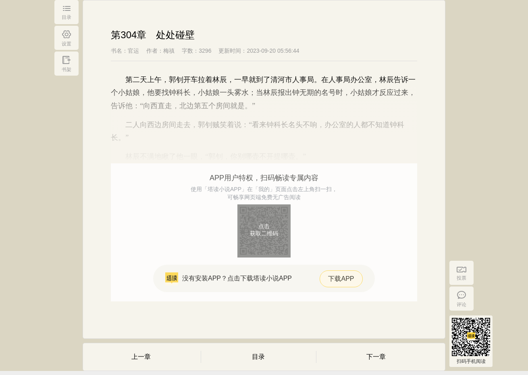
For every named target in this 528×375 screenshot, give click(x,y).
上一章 (141, 356)
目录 (258, 356)
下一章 (376, 356)
